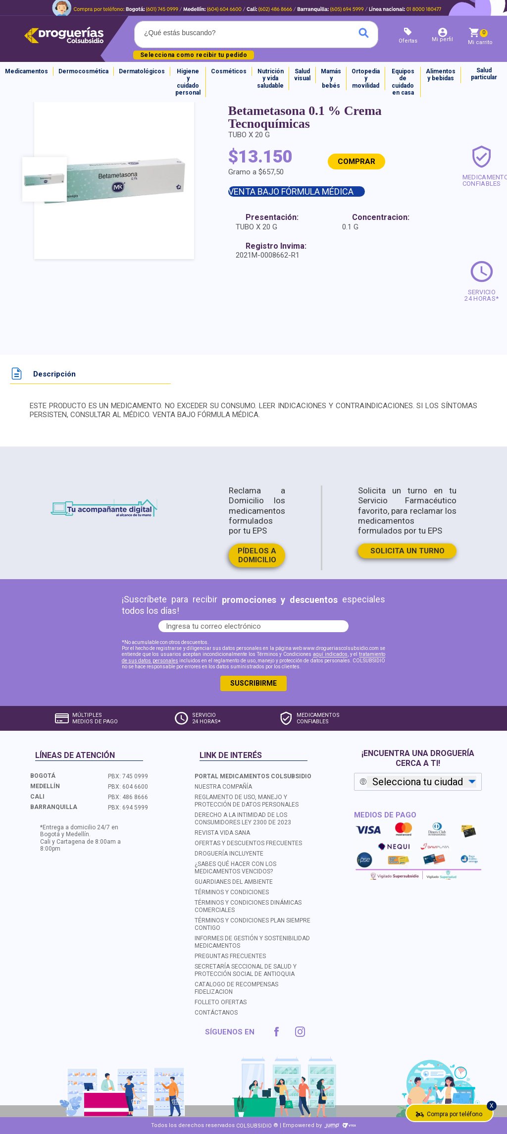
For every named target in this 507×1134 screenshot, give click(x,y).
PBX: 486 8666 (128, 796)
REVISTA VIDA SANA (222, 832)
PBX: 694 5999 (128, 807)
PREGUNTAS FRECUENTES (230, 956)
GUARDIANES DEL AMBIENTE (234, 881)
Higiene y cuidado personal (188, 82)
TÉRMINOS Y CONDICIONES (232, 891)
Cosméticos (229, 71)
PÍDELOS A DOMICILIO (257, 555)
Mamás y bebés (331, 78)
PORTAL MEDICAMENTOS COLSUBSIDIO (253, 775)
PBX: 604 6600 (128, 786)
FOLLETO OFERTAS (221, 1002)
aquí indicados (330, 654)
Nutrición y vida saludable (270, 78)
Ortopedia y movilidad (366, 78)
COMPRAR (356, 161)
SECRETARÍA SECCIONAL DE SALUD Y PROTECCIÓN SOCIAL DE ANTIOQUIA (246, 970)
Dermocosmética (83, 71)
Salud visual (302, 75)
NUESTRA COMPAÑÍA (223, 786)
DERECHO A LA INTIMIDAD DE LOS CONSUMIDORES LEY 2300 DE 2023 (243, 818)
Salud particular (484, 74)
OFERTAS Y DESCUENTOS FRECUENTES (248, 842)
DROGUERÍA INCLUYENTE (229, 853)
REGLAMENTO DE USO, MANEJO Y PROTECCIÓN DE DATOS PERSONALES (247, 800)
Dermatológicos (142, 71)
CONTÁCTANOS (216, 1012)
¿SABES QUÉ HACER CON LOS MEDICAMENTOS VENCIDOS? (235, 867)
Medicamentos (26, 71)
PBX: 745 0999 (128, 775)
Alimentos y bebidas (441, 75)
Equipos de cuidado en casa (403, 82)
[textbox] (221, 33)
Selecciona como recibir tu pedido (194, 55)
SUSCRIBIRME (253, 683)
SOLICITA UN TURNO (407, 550)
